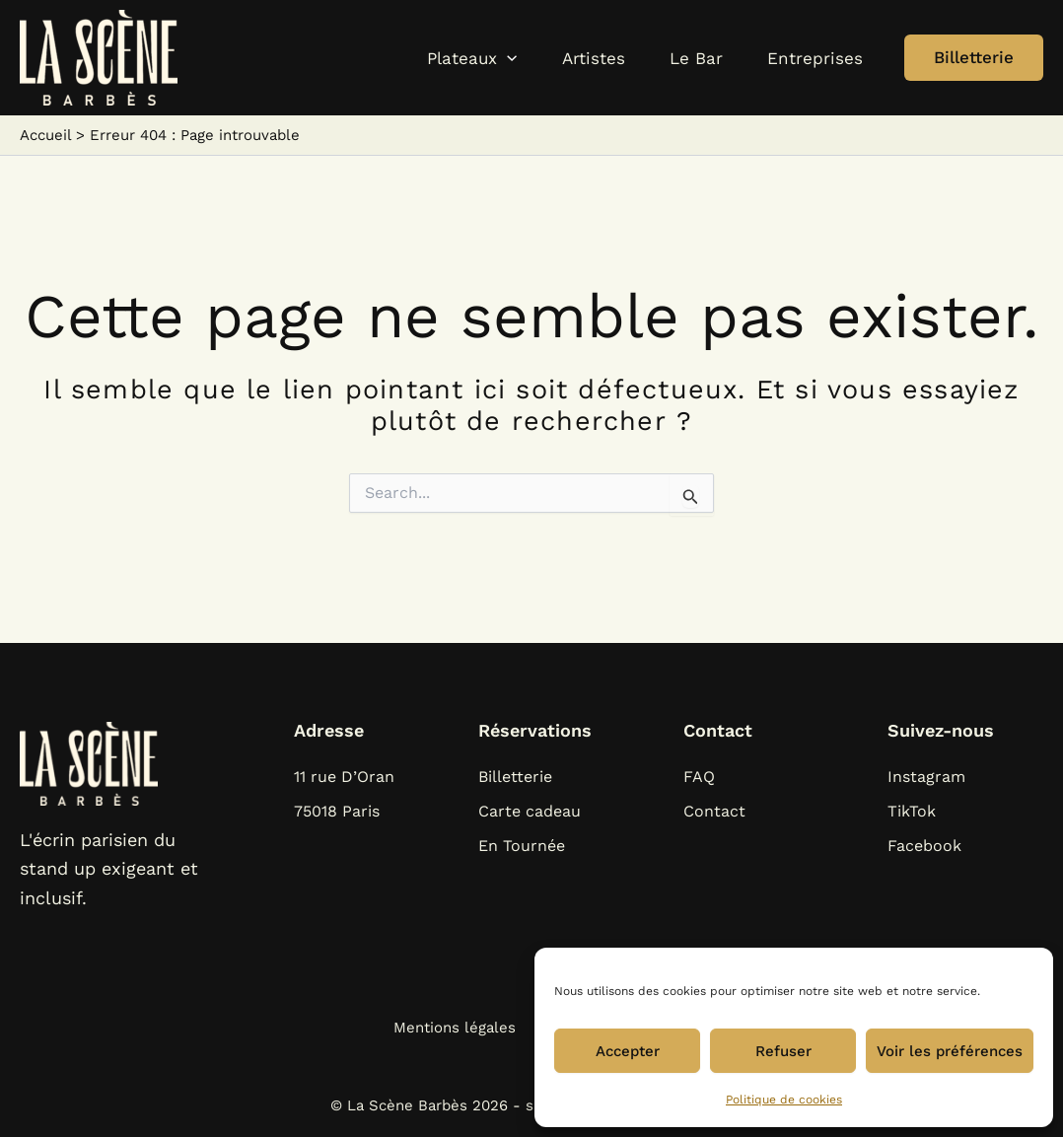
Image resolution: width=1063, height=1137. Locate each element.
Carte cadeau (529, 811)
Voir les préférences (950, 1051)
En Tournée (521, 845)
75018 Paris (337, 811)
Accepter (628, 1051)
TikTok (911, 811)
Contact (714, 811)
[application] (455, 58)
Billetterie (515, 776)
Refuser (783, 1051)
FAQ (699, 776)
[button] (420, 58)
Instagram (926, 776)
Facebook (924, 845)
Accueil (45, 135)
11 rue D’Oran (344, 776)
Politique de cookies (784, 1099)
